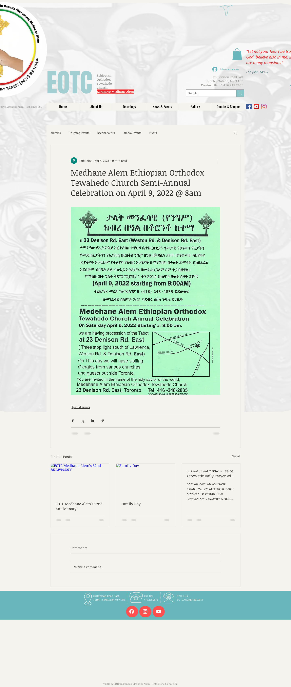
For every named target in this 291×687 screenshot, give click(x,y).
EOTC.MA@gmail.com (190, 599)
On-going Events (79, 133)
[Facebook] (249, 106)
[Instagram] (264, 106)
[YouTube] (256, 106)
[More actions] (217, 160)
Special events (106, 133)
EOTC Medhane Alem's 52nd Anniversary (79, 506)
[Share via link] (102, 421)
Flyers (153, 133)
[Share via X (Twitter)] (82, 421)
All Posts (56, 133)
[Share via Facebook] (73, 421)
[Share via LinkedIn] (92, 421)
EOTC (69, 83)
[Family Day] (145, 480)
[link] (237, 54)
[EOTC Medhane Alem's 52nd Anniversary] (80, 480)
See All (236, 456)
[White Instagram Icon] (145, 611)
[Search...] (208, 93)
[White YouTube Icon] (159, 611)
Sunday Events (132, 133)
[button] (235, 132)
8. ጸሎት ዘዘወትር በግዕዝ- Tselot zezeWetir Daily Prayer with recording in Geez (211, 473)
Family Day (131, 503)
